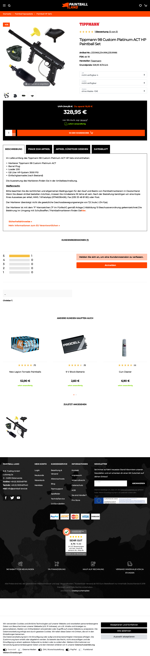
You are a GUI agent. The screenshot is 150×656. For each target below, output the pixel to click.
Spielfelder (55, 494)
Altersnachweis (57, 479)
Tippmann (96, 61)
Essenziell (12, 649)
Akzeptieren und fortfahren (124, 624)
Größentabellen (58, 504)
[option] (25, 358)
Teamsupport (57, 489)
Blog (53, 484)
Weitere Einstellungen (12, 652)
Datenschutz (77, 485)
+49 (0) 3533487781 (18, 481)
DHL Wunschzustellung (53, 649)
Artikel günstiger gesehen (72, 149)
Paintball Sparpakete (24, 14)
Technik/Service (58, 499)
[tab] (14, 149)
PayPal (73, 649)
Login (37, 470)
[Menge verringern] (14, 134)
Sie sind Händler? (79, 495)
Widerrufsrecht (78, 480)
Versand (83, 120)
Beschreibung (13, 149)
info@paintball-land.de (17, 489)
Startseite (7, 14)
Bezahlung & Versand (56, 472)
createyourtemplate (75, 591)
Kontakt (75, 470)
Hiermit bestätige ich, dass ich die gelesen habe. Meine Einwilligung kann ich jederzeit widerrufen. (119, 491)
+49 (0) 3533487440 (19, 485)
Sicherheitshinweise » (19, 221)
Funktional (88, 649)
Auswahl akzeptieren (124, 636)
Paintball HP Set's (44, 14)
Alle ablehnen (124, 630)
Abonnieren (137, 483)
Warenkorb (39, 480)
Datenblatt (101, 149)
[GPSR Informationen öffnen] (33, 225)
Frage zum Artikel (39, 149)
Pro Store (76, 500)
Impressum (77, 475)
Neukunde (39, 475)
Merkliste (38, 485)
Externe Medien (29, 649)
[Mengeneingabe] (8, 133)
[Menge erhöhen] (14, 131)
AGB (74, 490)
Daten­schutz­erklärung (85, 645)
